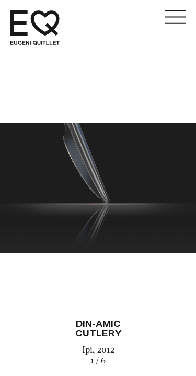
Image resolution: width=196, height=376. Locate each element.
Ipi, (89, 350)
